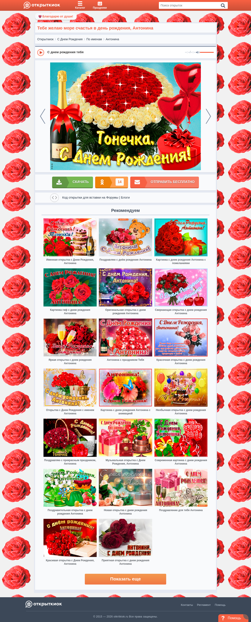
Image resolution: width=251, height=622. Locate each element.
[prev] (42, 116)
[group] (125, 52)
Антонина (112, 39)
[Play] (40, 52)
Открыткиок (45, 39)
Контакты (187, 604)
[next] (208, 116)
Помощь (220, 604)
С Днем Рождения (69, 39)
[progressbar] (207, 52)
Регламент (204, 604)
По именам (94, 39)
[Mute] (197, 52)
